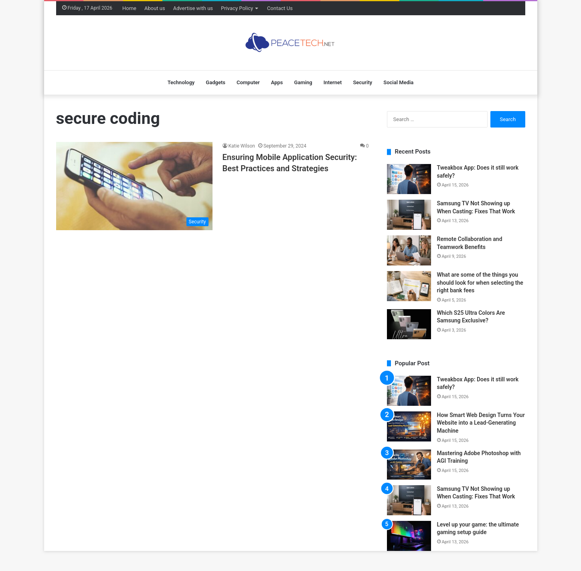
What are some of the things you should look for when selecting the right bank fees (480, 282)
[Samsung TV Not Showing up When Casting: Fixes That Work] (409, 215)
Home (129, 8)
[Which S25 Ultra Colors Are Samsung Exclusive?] (409, 324)
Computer (248, 82)
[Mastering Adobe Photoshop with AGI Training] (409, 465)
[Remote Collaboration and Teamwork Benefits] (409, 250)
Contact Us (280, 8)
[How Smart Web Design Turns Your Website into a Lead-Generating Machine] (409, 426)
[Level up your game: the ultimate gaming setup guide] (409, 536)
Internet (333, 82)
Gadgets (215, 82)
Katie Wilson (242, 146)
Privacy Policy (237, 8)
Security (362, 82)
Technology (181, 82)
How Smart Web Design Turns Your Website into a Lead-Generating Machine (481, 423)
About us (154, 8)
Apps (277, 82)
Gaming (303, 82)
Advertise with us (193, 8)
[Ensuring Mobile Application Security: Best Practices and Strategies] (134, 186)
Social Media (398, 82)
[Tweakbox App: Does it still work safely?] (409, 179)
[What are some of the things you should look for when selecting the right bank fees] (409, 286)
